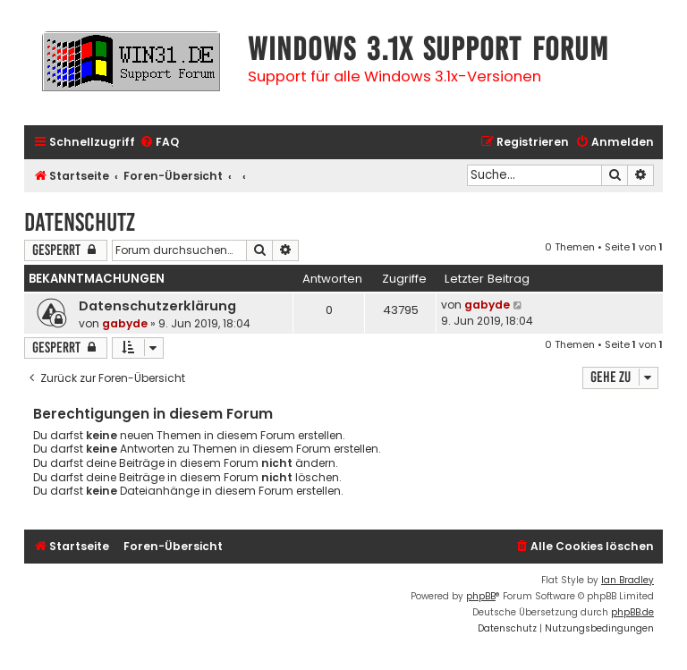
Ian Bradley (627, 580)
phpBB (481, 596)
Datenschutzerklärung (157, 306)
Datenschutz (79, 222)
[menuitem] (159, 143)
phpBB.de (632, 612)
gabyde (125, 323)
